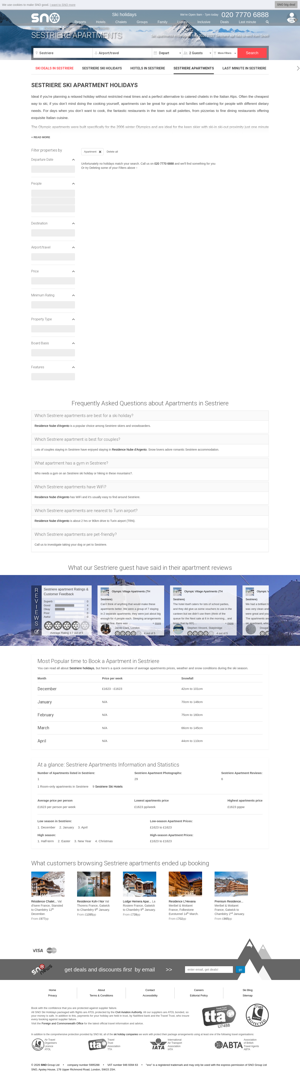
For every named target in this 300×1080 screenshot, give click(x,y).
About (101, 990)
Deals (224, 22)
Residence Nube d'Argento (52, 425)
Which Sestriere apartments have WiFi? (70, 487)
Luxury (183, 22)
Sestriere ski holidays (102, 68)
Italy (68, 28)
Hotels (100, 22)
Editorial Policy (199, 995)
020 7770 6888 (164, 163)
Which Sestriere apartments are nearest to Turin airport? (86, 510)
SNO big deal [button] (286, 4)
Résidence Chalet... (44, 901)
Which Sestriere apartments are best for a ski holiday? (84, 415)
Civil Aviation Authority (128, 1012)
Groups (142, 22)
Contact (150, 990)
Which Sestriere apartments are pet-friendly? (76, 534)
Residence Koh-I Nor (90, 901)
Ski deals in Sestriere (54, 68)
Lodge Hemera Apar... (137, 901)
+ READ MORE (40, 137)
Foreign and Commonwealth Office (63, 1023)
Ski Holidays (52, 28)
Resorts (80, 22)
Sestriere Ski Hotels (109, 786)
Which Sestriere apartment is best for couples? (77, 439)
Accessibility (150, 995)
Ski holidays (124, 14)
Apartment (93, 151)
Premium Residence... (229, 901)
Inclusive (203, 22)
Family (163, 22)
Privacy (52, 995)
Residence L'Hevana (182, 901)
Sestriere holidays (81, 668)
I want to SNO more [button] (62, 4)
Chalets (121, 22)
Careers (199, 990)
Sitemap (248, 995)
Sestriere (82, 28)
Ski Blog (248, 990)
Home (35, 28)
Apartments (194, 68)
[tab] (150, 415)
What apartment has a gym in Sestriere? (71, 463)
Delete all (112, 151)
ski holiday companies (126, 1034)
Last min (247, 22)
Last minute (244, 68)
